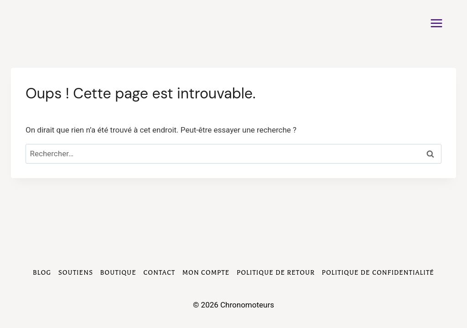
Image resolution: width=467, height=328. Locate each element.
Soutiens (75, 273)
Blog (42, 273)
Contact (159, 273)
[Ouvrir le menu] (441, 23)
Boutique (118, 273)
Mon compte (206, 273)
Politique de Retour (276, 273)
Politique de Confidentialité (378, 273)
